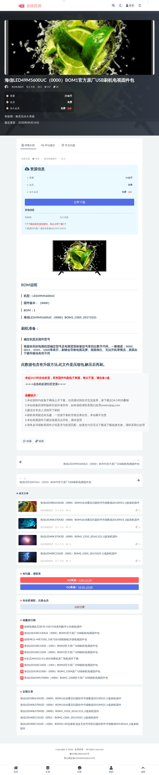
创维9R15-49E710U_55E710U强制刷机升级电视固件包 (55, 639)
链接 (39, 441)
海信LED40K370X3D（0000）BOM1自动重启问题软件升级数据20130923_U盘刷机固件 (89, 519)
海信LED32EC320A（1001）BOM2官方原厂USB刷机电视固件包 (61, 645)
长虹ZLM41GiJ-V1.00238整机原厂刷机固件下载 (51, 658)
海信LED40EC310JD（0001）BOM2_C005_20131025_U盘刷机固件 (78, 553)
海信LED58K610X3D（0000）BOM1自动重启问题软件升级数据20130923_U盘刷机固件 (89, 502)
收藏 (27, 441)
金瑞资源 (79, 749)
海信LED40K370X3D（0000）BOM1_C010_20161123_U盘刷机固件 (78, 536)
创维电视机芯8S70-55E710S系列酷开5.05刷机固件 (53, 626)
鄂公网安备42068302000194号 (79, 758)
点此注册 (79, 606)
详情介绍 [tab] (28, 145)
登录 (130, 5)
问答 (79, 769)
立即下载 (79, 202)
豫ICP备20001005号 (79, 753)
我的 (111, 769)
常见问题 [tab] (68, 145)
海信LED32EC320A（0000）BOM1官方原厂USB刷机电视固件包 (61, 652)
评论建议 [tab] (48, 145)
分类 (47, 769)
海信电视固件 (17, 87)
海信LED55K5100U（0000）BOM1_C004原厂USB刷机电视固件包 (62, 671)
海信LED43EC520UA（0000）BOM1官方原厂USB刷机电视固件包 (62, 632)
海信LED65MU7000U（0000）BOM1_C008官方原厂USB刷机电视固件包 (66, 677)
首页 (37, 158)
